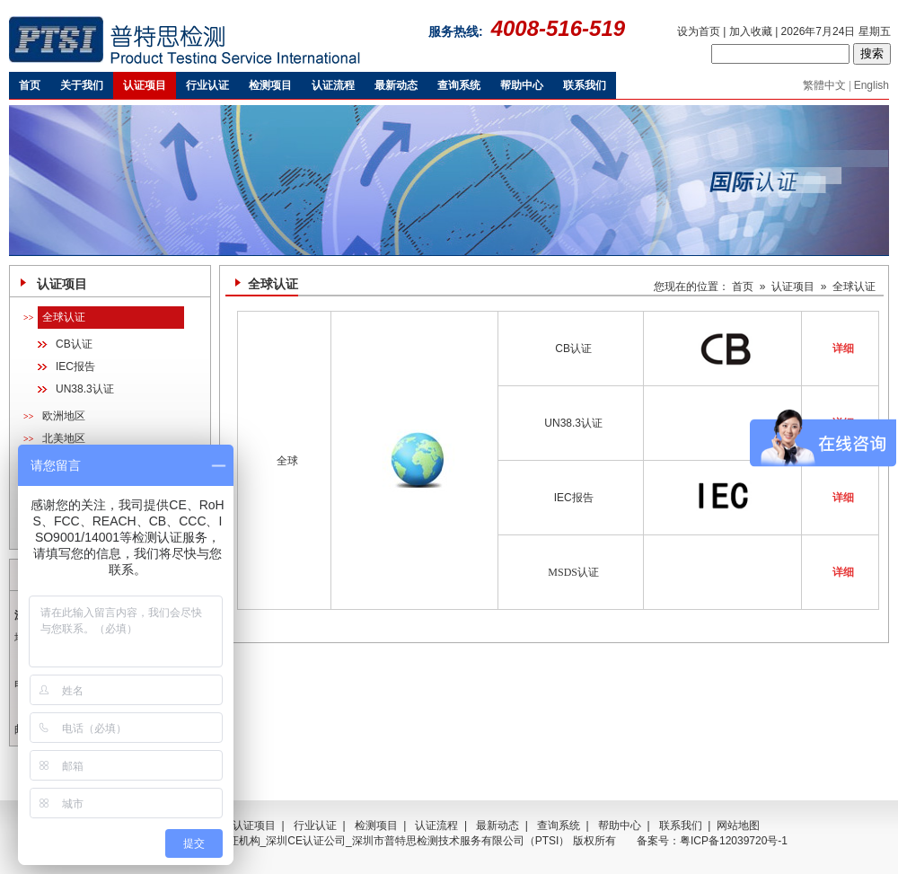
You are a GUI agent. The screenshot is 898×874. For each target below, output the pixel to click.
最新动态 (497, 825)
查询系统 (558, 825)
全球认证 (63, 317)
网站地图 (738, 825)
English (871, 85)
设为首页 (698, 31)
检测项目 (376, 825)
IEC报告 (75, 366)
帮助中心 (619, 825)
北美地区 (63, 438)
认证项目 (792, 286)
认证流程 (436, 825)
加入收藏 (750, 31)
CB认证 (74, 344)
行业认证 (315, 825)
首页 (742, 286)
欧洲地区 (63, 416)
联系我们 (680, 825)
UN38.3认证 (85, 389)
